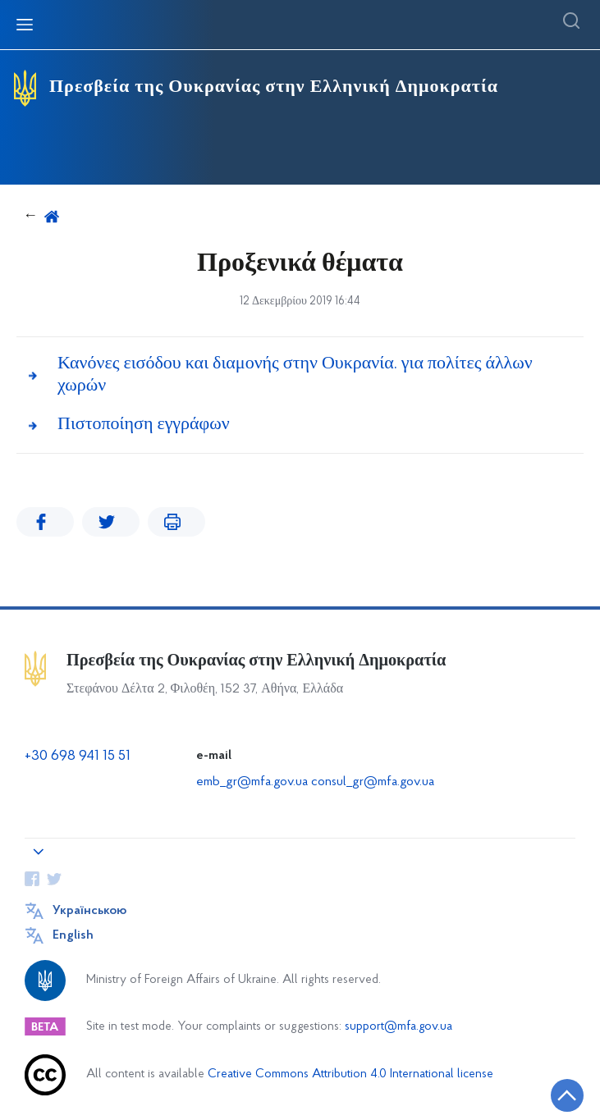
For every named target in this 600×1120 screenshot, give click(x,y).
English (73, 935)
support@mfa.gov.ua (398, 1027)
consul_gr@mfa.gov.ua (372, 782)
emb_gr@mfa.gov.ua (252, 782)
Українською (89, 910)
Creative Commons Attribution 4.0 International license (350, 1074)
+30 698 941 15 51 (78, 756)
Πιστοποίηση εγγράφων (143, 424)
